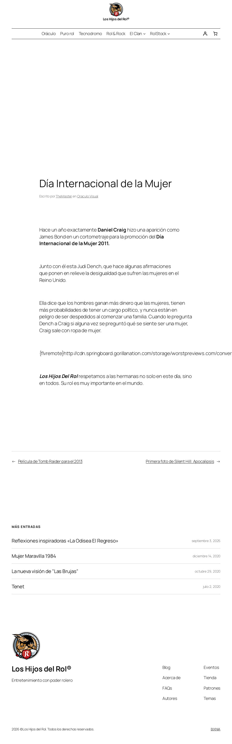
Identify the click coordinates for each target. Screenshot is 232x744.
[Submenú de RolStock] (168, 33)
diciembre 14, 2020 (206, 556)
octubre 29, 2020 (207, 571)
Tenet (18, 586)
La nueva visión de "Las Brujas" (45, 571)
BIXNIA (215, 729)
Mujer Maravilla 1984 (34, 556)
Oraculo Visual (87, 196)
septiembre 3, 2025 (206, 540)
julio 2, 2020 (212, 586)
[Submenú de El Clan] (144, 33)
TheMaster (64, 196)
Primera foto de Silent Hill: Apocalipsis (180, 461)
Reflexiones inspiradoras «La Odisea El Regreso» (65, 540)
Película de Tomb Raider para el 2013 (50, 461)
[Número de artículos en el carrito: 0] (215, 34)
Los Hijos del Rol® (116, 19)
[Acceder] (205, 34)
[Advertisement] (44, 100)
